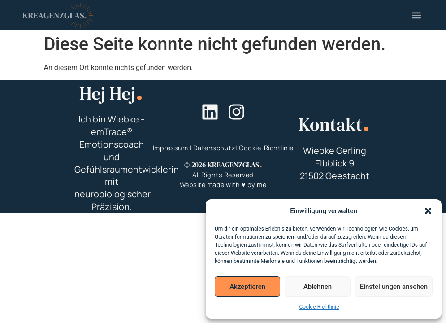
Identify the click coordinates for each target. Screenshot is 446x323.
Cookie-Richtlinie (319, 307)
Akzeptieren (247, 287)
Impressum (170, 148)
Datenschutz (214, 148)
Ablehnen (317, 287)
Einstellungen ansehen (394, 287)
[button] (428, 210)
